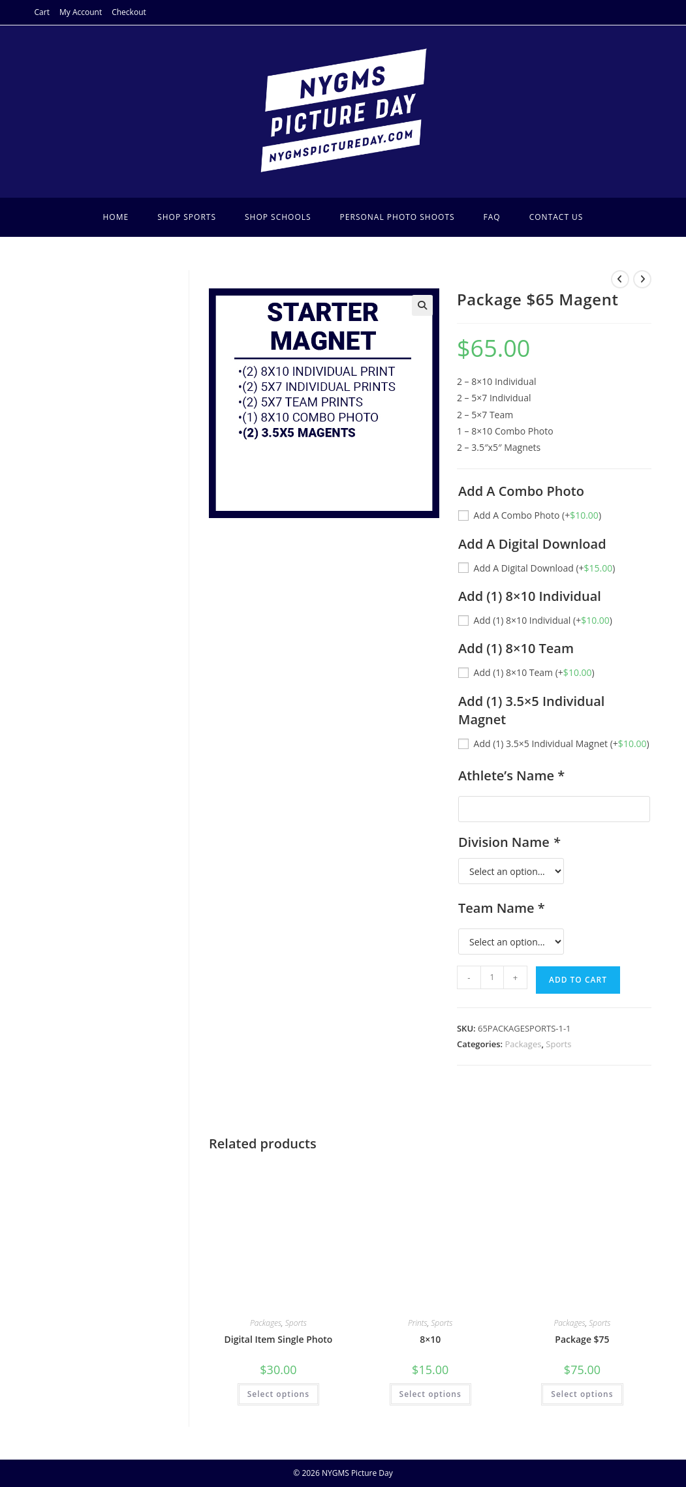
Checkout (129, 12)
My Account (80, 12)
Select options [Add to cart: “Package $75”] (582, 1394)
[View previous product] (620, 279)
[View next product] (642, 279)
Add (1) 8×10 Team (534, 672)
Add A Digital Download (545, 568)
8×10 (430, 1339)
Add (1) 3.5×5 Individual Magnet (561, 743)
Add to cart (578, 979)
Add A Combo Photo (537, 515)
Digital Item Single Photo (278, 1339)
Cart (42, 12)
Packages (523, 1044)
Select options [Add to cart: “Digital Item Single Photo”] (278, 1394)
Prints (418, 1322)
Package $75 (582, 1339)
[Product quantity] (492, 977)
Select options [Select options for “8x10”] (430, 1394)
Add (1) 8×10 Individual (543, 620)
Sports (558, 1044)
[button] (422, 305)
